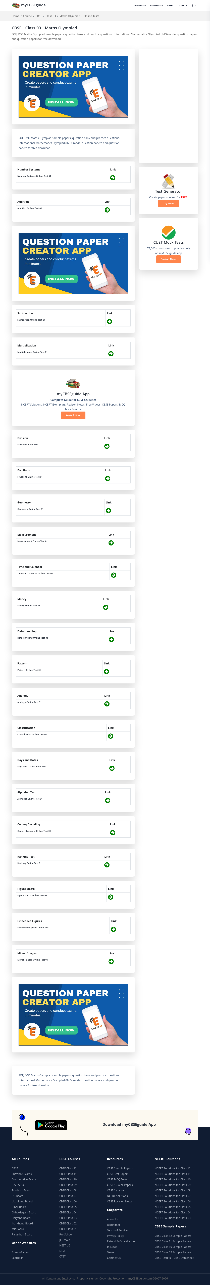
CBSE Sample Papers (120, 1168)
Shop (170, 6)
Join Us (183, 6)
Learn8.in (17, 1258)
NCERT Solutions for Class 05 (173, 1207)
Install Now (73, 415)
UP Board (18, 1196)
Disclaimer (113, 1225)
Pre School (66, 1234)
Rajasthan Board (22, 1234)
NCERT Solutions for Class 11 (173, 1174)
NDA (62, 1251)
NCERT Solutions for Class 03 (173, 1218)
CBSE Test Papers (118, 1174)
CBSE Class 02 (68, 1223)
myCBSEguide (29, 6)
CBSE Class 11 (68, 1174)
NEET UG (64, 1245)
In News (112, 1247)
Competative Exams (24, 1179)
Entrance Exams (22, 1174)
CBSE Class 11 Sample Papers (173, 1241)
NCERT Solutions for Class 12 (173, 1168)
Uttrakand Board (22, 1201)
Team (110, 1252)
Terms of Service (117, 1230)
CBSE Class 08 (68, 1190)
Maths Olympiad (70, 16)
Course (27, 16)
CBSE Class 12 (68, 1168)
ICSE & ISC (18, 1185)
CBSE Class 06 (68, 1201)
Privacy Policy (115, 1236)
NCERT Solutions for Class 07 (173, 1196)
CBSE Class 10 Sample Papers (173, 1247)
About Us (113, 1219)
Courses (140, 6)
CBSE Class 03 (68, 1218)
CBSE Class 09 (68, 1185)
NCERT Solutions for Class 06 (173, 1201)
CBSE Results (163, 1258)
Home (15, 16)
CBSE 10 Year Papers (120, 1185)
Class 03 (51, 16)
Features (156, 6)
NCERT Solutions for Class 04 (173, 1212)
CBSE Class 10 (68, 1179)
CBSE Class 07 (68, 1196)
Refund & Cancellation (121, 1241)
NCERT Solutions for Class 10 (173, 1179)
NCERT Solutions (117, 1196)
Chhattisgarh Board (24, 1212)
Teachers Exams (22, 1190)
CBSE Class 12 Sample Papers (173, 1236)
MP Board (18, 1229)
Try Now (168, 203)
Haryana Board (21, 1218)
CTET (62, 1256)
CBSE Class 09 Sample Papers (173, 1252)
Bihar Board (19, 1207)
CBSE (38, 16)
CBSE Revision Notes (120, 1201)
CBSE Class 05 (68, 1207)
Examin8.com (20, 1252)
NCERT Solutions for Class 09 (173, 1185)
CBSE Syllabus (115, 1190)
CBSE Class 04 (68, 1212)
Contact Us (114, 1258)
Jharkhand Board (22, 1223)
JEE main (64, 1240)
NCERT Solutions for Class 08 (173, 1190)
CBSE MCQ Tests (117, 1179)
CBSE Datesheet (184, 1258)
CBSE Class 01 (68, 1229)
